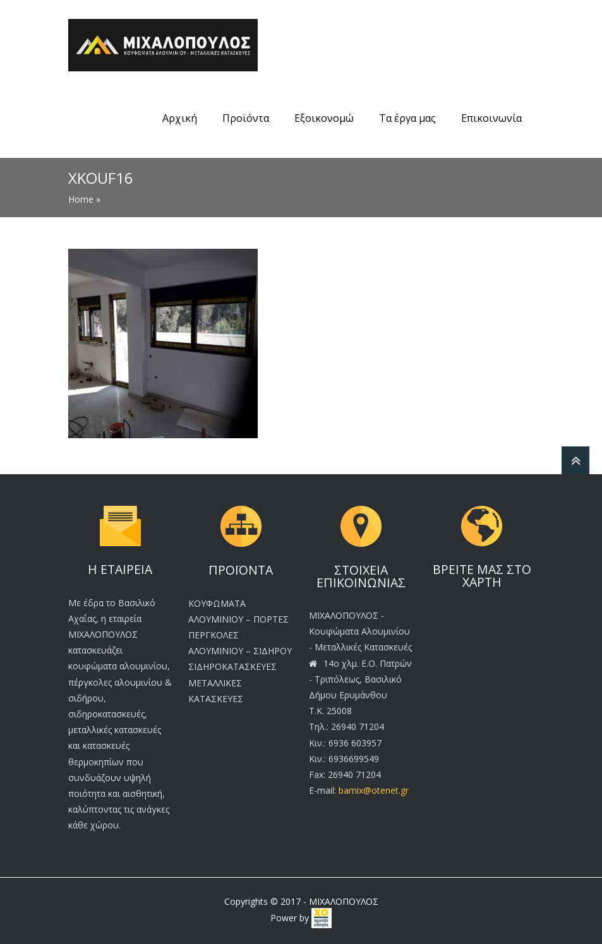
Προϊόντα (245, 118)
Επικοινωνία (491, 118)
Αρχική (179, 118)
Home (80, 199)
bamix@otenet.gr (374, 790)
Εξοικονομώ (324, 118)
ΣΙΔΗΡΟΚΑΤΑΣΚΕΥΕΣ (232, 666)
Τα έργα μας (407, 118)
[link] (321, 918)
